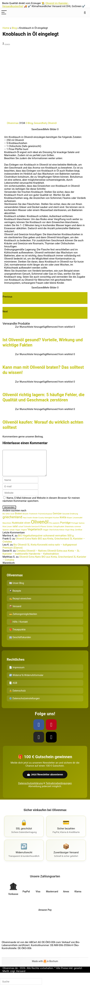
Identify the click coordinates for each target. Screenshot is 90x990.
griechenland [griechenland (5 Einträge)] (12, 522)
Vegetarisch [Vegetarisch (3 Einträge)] (34, 534)
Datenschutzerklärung (30, 788)
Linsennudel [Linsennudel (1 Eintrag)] (77, 523)
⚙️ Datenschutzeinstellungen (24, 703)
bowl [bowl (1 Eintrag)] (12, 519)
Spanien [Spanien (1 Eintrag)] (6, 535)
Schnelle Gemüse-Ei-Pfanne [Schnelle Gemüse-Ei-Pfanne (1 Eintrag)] (35, 532)
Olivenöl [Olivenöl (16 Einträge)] (40, 527)
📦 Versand (15, 611)
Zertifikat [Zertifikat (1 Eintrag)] (78, 535)
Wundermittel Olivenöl (18, 302)
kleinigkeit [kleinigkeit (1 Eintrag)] (48, 523)
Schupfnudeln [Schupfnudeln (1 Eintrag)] (58, 532)
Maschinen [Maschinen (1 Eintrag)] (7, 528)
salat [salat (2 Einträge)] (15, 531)
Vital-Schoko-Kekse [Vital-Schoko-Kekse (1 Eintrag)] (56, 535)
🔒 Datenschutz (17, 695)
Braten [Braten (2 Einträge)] (18, 518)
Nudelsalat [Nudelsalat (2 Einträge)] (17, 527)
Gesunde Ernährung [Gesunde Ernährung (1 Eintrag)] (70, 519)
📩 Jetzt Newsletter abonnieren (45, 779)
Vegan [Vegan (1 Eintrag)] (17, 535)
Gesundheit (40, 123)
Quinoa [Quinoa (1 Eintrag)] (81, 528)
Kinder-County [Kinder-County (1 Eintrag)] (38, 523)
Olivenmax (11, 123)
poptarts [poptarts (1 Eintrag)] (56, 528)
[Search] (85, 12)
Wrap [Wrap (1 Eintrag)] (72, 535)
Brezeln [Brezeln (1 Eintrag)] (25, 519)
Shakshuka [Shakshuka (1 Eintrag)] (69, 532)
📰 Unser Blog (16, 588)
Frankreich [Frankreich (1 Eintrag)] (33, 519)
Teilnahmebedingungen (59, 788)
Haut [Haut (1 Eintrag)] (25, 523)
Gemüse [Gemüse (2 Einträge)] (57, 518)
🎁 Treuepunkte (17, 634)
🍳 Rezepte (15, 596)
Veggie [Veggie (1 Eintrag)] (45, 535)
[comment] (27, 465)
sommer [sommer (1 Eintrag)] (77, 532)
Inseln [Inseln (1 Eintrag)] (29, 523)
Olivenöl (52, 123)
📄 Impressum (16, 672)
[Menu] (4, 12)
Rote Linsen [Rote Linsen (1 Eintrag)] (7, 532)
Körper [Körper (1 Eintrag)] (69, 523)
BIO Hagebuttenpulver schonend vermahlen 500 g (46, 540)
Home (6, 27)
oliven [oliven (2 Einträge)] (27, 527)
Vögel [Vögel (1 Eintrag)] (67, 535)
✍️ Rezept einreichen (20, 603)
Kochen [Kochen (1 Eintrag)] (56, 523)
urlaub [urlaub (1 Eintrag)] (12, 535)
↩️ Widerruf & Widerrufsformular (26, 680)
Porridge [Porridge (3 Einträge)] (65, 527)
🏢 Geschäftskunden (20, 642)
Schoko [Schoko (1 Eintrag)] (50, 532)
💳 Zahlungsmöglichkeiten (23, 619)
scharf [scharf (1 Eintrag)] (20, 532)
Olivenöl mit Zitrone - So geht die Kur (28, 316)
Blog (14, 27)
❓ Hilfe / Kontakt (18, 626)
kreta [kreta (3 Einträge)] (63, 522)
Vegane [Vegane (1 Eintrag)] (24, 535)
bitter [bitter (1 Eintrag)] (8, 519)
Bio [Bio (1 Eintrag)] (4, 519)
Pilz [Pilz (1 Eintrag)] (50, 528)
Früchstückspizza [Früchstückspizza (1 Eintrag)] (45, 519)
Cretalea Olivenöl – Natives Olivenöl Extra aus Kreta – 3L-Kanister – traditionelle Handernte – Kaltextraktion (41, 557)
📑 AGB (13, 688)
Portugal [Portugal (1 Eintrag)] (74, 528)
